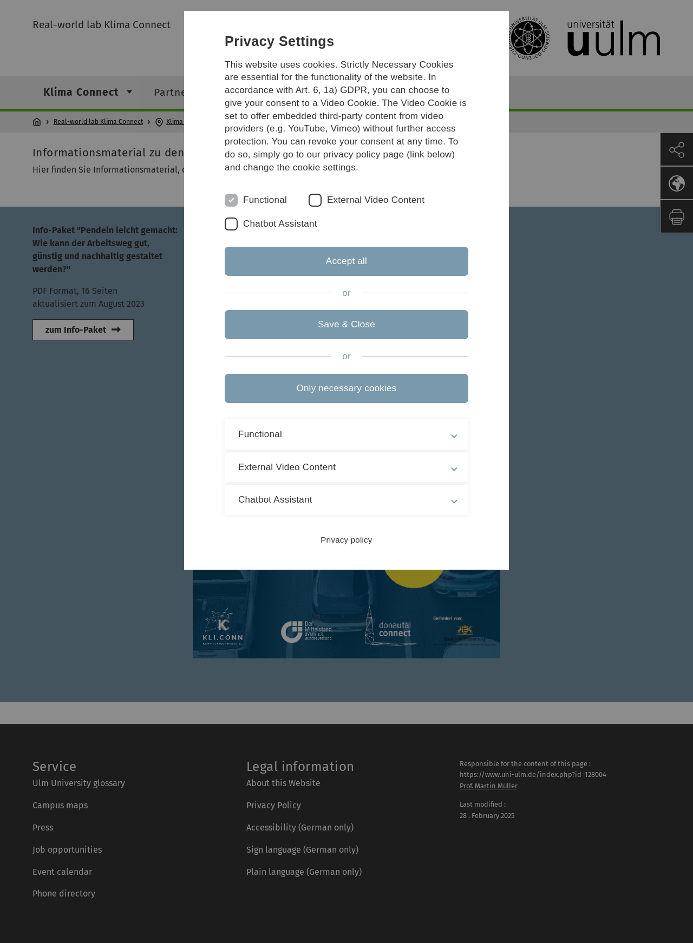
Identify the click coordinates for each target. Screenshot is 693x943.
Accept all (346, 261)
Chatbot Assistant (280, 224)
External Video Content (375, 200)
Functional (265, 200)
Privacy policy (346, 539)
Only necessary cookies (346, 388)
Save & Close (346, 324)
